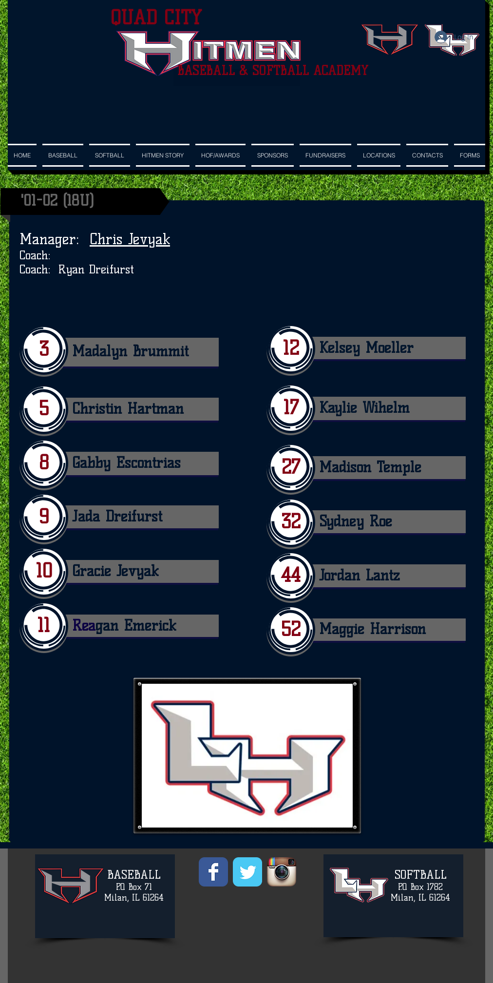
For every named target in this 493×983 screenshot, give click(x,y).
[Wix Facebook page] (213, 872)
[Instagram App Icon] (281, 872)
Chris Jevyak (130, 239)
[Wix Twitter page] (247, 872)
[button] (272, 155)
